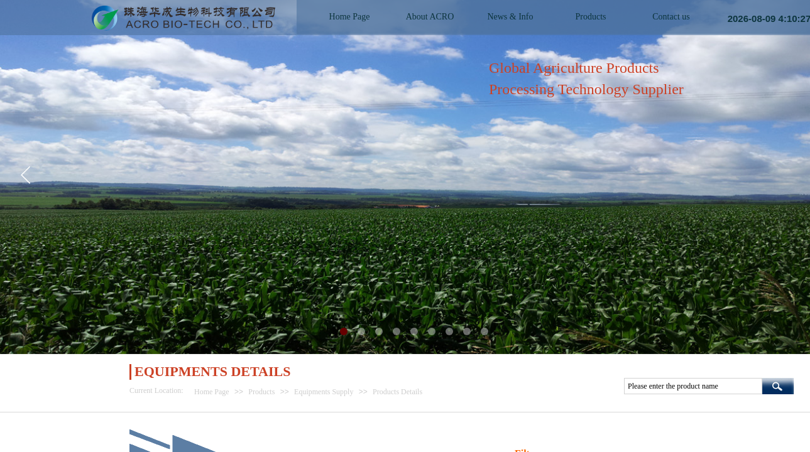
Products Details (397, 391)
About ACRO (430, 16)
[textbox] (693, 386)
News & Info (510, 16)
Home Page (211, 391)
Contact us (671, 16)
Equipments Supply (323, 391)
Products (261, 391)
